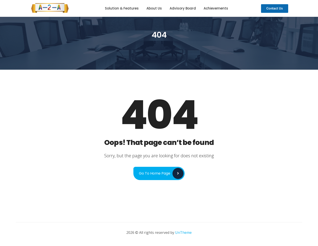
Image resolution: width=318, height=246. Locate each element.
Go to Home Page (154, 173)
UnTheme (183, 232)
